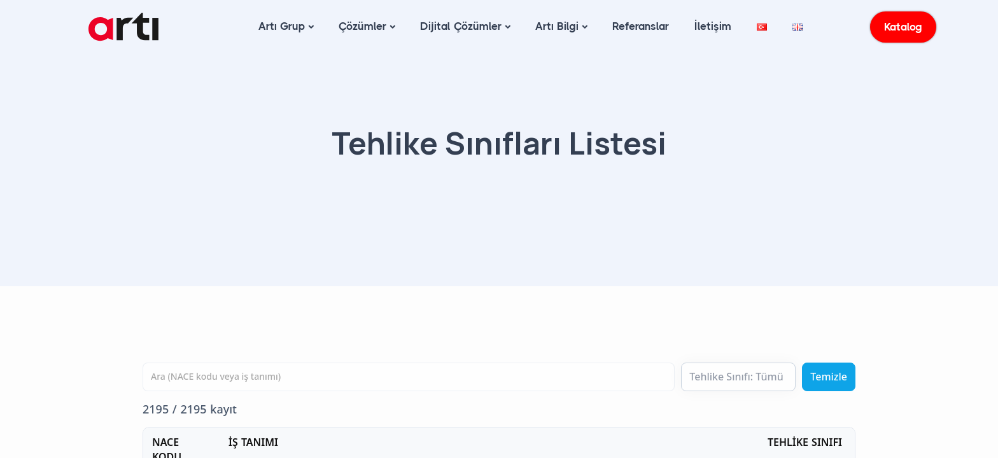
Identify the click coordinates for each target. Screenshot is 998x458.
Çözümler (362, 26)
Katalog (903, 26)
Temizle (828, 377)
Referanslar (640, 26)
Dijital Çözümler (461, 26)
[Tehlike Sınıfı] (738, 377)
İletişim (712, 26)
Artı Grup (281, 26)
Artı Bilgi (557, 26)
